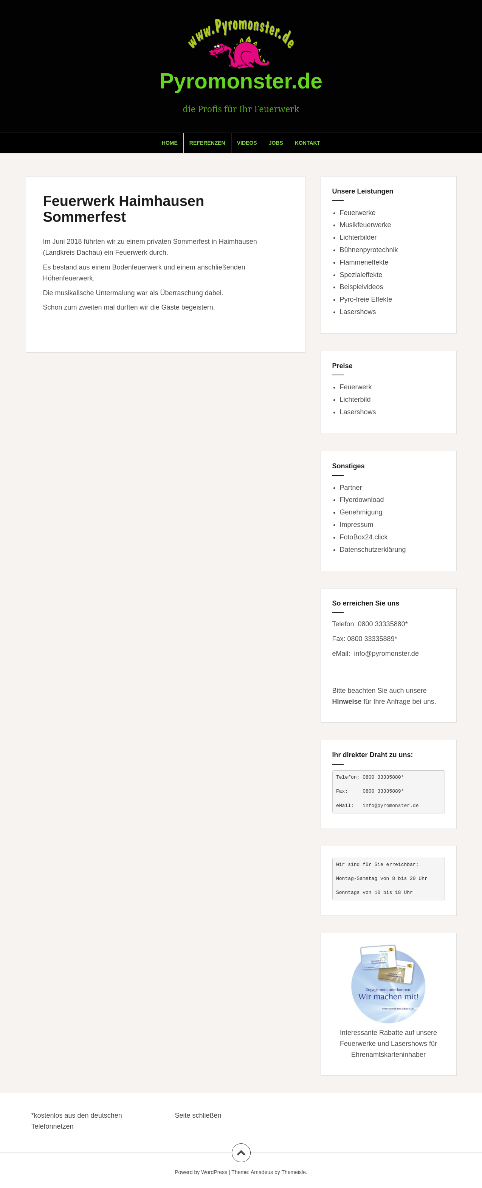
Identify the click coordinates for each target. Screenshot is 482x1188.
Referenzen (207, 143)
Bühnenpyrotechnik (369, 250)
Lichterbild (355, 399)
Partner (351, 487)
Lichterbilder (358, 237)
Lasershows (358, 312)
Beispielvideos (361, 287)
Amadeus (262, 1172)
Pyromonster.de (241, 81)
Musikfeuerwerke (365, 225)
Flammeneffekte (364, 262)
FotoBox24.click (364, 537)
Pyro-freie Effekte (366, 299)
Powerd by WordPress (201, 1172)
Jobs (276, 143)
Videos (247, 143)
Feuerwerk (356, 387)
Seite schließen (198, 1115)
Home (170, 143)
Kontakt (307, 143)
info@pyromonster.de (386, 653)
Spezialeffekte (361, 275)
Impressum (357, 524)
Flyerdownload (362, 499)
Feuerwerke (358, 213)
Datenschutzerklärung (373, 549)
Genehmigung (361, 512)
